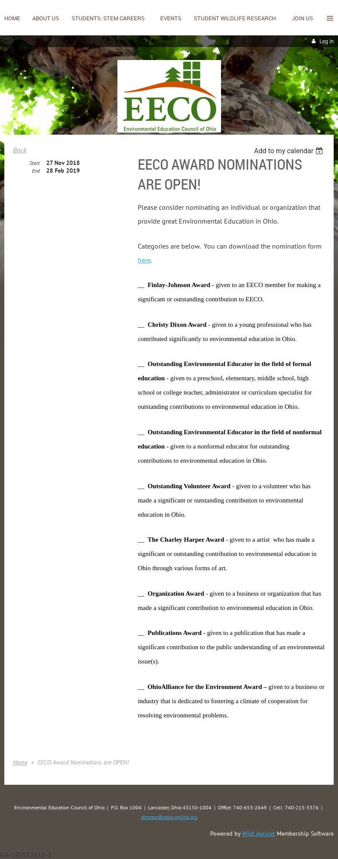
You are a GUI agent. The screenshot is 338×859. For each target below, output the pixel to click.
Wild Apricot (258, 833)
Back (19, 149)
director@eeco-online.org (169, 817)
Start (34, 163)
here (144, 260)
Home (20, 762)
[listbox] (289, 150)
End (36, 170)
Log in (326, 41)
